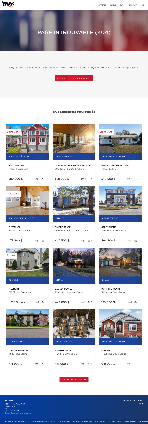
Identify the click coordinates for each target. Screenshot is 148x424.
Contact (133, 5)
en (143, 5)
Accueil (61, 78)
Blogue (113, 5)
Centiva (141, 421)
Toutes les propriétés (74, 379)
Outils (122, 5)
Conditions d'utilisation (119, 421)
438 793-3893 (14, 411)
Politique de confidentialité (99, 421)
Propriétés (101, 5)
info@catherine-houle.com (21, 413)
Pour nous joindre (81, 78)
